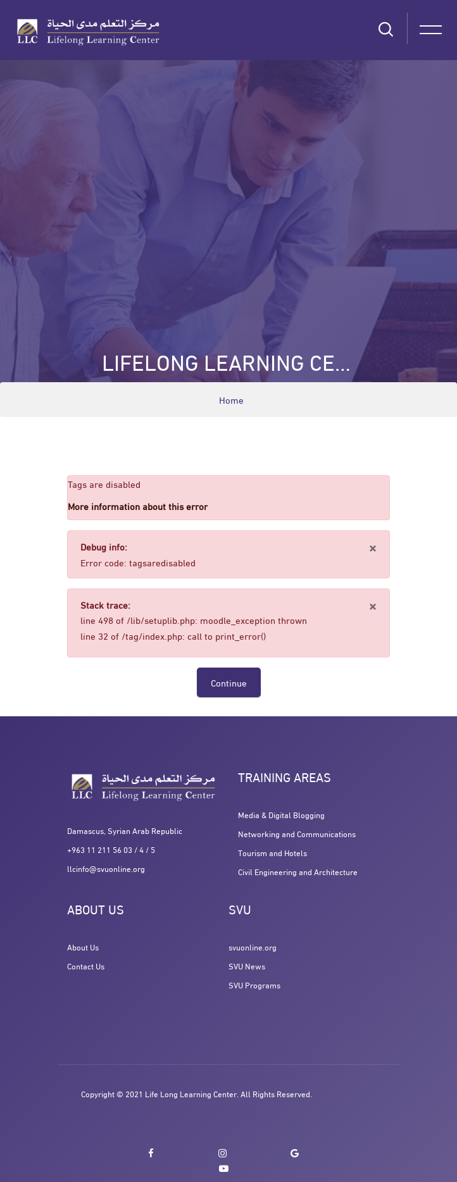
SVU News (246, 965)
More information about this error (138, 505)
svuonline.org (252, 946)
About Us (83, 946)
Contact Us (85, 965)
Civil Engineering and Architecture (298, 871)
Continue (229, 682)
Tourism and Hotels (272, 852)
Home (231, 399)
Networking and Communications (297, 833)
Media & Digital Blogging (281, 814)
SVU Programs (254, 984)
